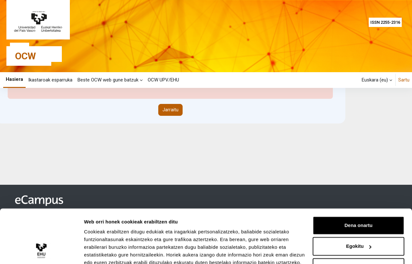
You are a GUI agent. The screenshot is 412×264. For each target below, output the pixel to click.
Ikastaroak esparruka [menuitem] (50, 80)
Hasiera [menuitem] (14, 79)
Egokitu (358, 217)
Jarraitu (170, 161)
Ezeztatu (358, 238)
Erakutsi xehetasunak (109, 251)
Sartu (403, 80)
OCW (25, 56)
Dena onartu (358, 196)
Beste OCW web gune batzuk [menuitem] (108, 80)
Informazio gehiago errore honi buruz (57, 136)
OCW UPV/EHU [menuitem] (163, 80)
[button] (376, 80)
